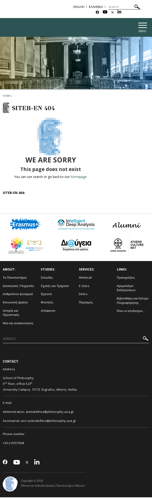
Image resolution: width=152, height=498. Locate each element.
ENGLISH (78, 7)
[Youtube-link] (105, 12)
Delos (83, 295)
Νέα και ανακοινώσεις (18, 323)
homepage (79, 177)
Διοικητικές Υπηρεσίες (18, 286)
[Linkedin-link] (119, 12)
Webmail (85, 278)
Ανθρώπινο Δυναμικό (18, 295)
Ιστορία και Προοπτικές (11, 313)
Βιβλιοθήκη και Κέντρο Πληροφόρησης (133, 301)
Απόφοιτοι (48, 311)
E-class (84, 286)
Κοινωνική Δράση (15, 303)
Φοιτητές (47, 303)
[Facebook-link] (97, 12)
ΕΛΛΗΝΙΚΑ (96, 7)
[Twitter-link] (112, 12)
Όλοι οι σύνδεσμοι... (131, 311)
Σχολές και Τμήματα (55, 286)
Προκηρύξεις (126, 278)
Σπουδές (47, 278)
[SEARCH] (125, 6)
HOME (6, 96)
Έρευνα (46, 295)
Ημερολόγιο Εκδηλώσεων (126, 288)
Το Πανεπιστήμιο (15, 278)
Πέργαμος (86, 303)
